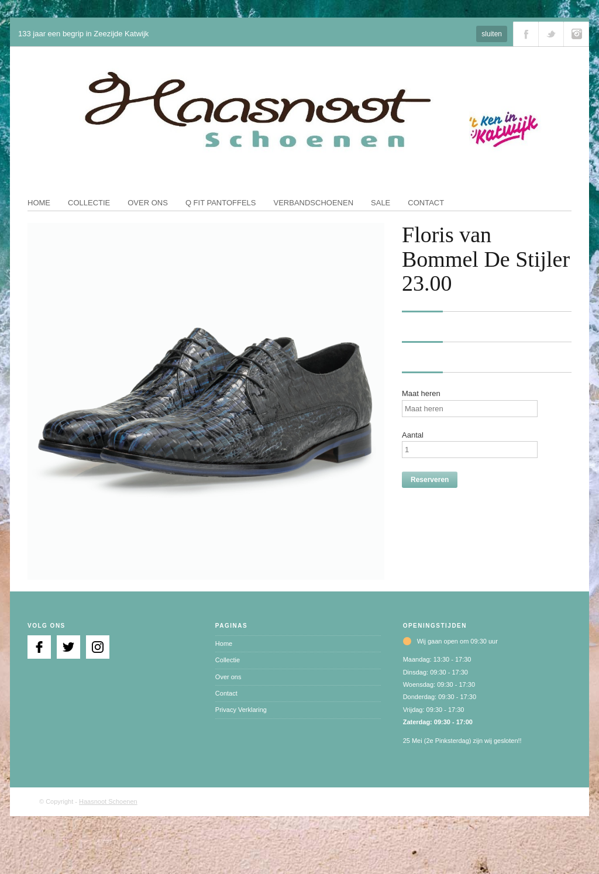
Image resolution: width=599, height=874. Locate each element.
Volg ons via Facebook (526, 34)
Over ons (148, 202)
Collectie (89, 202)
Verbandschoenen (314, 202)
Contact (426, 202)
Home (38, 202)
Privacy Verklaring (241, 709)
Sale (380, 202)
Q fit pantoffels (220, 202)
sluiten (491, 34)
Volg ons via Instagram (576, 34)
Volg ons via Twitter (551, 34)
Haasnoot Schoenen (108, 801)
